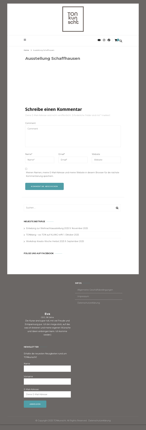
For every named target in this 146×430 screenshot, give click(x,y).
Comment (30, 123)
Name (28, 154)
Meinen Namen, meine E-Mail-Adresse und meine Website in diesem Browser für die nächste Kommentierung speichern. (72, 174)
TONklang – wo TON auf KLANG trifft (44, 234)
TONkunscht (59, 420)
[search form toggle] (121, 41)
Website (96, 154)
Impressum (83, 296)
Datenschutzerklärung (88, 303)
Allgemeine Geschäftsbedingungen (95, 290)
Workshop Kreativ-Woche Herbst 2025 (45, 241)
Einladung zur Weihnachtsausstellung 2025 (47, 228)
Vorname (28, 376)
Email (61, 154)
